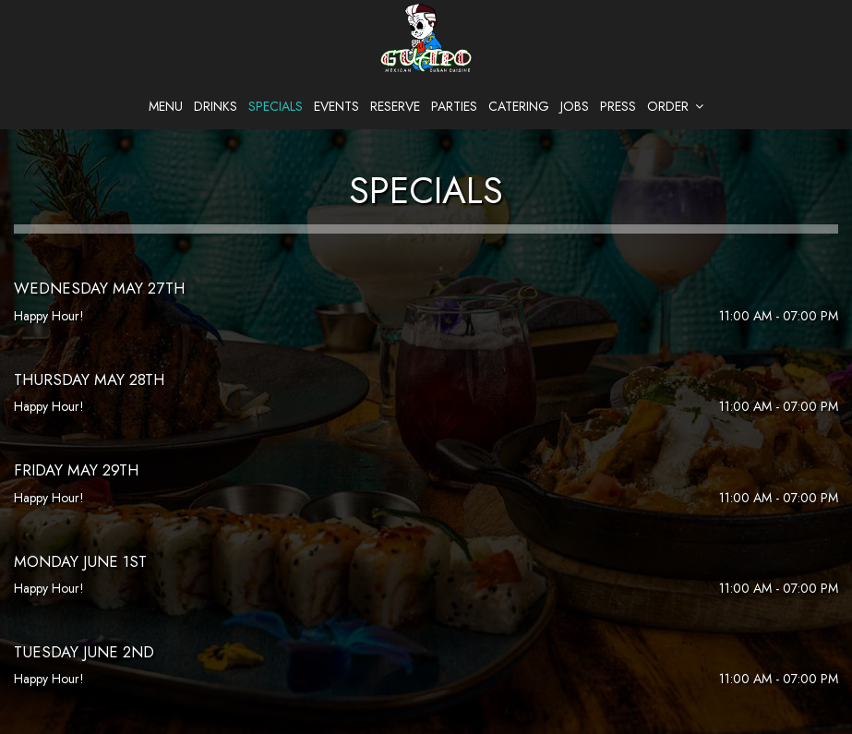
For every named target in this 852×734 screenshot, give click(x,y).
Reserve (395, 106)
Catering (518, 106)
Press (618, 106)
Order (675, 106)
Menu (166, 106)
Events (336, 106)
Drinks (215, 106)
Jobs (574, 106)
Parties (454, 106)
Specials (275, 106)
